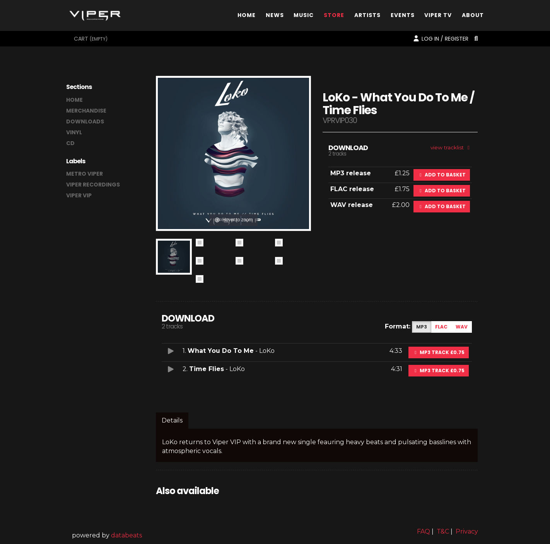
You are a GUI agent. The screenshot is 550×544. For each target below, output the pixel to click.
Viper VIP (79, 195)
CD (70, 143)
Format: (397, 326)
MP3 (421, 326)
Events (403, 17)
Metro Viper (84, 174)
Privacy (467, 531)
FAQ (423, 531)
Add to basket (442, 174)
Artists (367, 17)
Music (304, 17)
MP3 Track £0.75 (439, 352)
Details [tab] (172, 420)
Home (246, 17)
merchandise (86, 111)
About (473, 17)
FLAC (441, 326)
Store (334, 17)
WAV (462, 326)
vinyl (74, 132)
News (275, 17)
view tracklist (451, 147)
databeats (126, 535)
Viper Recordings (93, 184)
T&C (443, 531)
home (74, 100)
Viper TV (438, 17)
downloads (85, 121)
